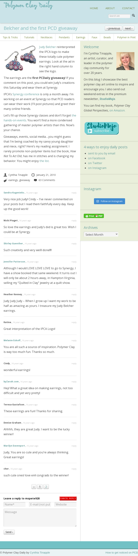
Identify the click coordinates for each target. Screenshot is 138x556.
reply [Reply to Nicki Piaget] (74, 220)
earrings (13, 180)
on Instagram (97, 168)
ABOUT (110, 8)
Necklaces (46, 37)
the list (44, 161)
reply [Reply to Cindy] (74, 363)
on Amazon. (117, 110)
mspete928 (32, 498)
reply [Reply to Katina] (74, 322)
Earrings (80, 37)
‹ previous (113, 28)
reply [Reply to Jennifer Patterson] (74, 261)
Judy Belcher (47, 47)
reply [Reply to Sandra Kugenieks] (74, 192)
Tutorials (29, 37)
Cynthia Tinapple (16, 175)
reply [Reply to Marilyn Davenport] (74, 445)
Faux (94, 37)
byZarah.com (11, 381)
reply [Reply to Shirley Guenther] (74, 243)
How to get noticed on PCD (121, 552)
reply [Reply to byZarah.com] (74, 381)
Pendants (64, 37)
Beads (107, 37)
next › (128, 28)
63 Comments (44, 180)
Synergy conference (26, 94)
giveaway (24, 180)
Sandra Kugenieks (14, 192)
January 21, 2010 (43, 175)
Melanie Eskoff (12, 340)
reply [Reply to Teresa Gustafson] (74, 404)
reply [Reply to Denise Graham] (74, 422)
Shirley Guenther (13, 243)
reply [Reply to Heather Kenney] (74, 294)
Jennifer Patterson (14, 261)
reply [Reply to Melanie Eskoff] (74, 340)
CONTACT (128, 8)
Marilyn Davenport (14, 445)
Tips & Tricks (10, 37)
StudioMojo (107, 99)
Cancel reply (68, 498)
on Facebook (96, 158)
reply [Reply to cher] (74, 468)
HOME (94, 8)
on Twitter (95, 163)
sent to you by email (101, 153)
